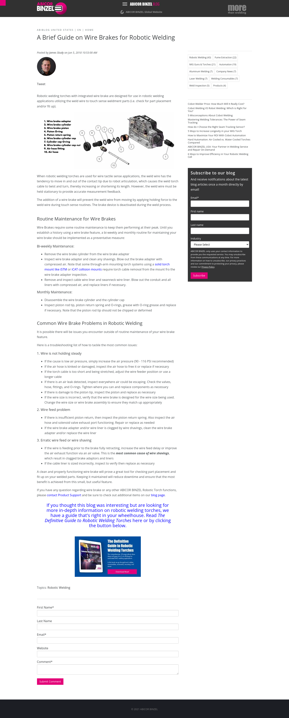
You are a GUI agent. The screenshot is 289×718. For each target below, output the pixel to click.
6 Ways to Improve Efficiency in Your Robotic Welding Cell (218, 155)
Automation (227, 64)
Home (89, 30)
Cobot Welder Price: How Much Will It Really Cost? (216, 104)
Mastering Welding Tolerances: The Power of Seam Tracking (217, 121)
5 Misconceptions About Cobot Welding (210, 115)
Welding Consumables (224, 78)
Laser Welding (198, 78)
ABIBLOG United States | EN (59, 30)
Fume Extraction (226, 57)
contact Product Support (64, 495)
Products (219, 85)
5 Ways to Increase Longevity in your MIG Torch (215, 131)
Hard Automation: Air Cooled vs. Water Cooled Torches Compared (219, 141)
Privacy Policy (207, 266)
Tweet (41, 84)
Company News (226, 71)
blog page (158, 495)
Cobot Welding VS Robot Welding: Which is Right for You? (217, 109)
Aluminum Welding (201, 71)
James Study (56, 52)
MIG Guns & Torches (202, 64)
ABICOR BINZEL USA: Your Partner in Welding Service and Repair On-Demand (218, 148)
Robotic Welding (58, 587)
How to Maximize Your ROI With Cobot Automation (217, 135)
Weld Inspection (199, 85)
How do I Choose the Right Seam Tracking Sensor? (216, 127)
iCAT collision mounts (87, 269)
